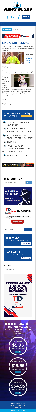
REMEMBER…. (12, 142)
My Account (21, 410)
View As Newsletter (26, 116)
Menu (2, 23)
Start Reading (26, 243)
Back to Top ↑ (18, 407)
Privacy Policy (22, 405)
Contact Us (13, 405)
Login (13, 410)
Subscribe (26, 17)
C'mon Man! (7, 29)
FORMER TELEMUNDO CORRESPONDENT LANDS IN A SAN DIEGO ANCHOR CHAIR (16, 148)
